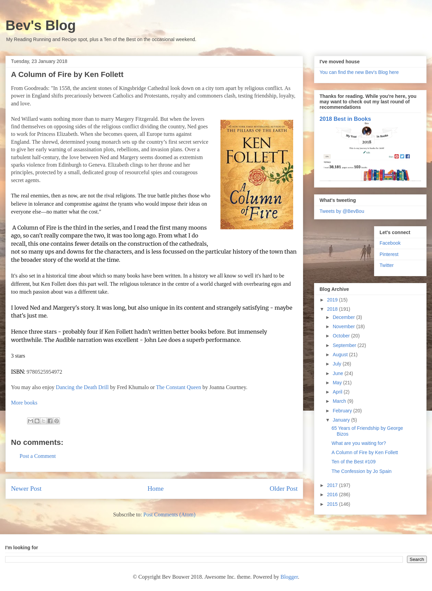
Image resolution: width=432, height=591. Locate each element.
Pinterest (389, 254)
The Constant (171, 387)
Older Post (283, 488)
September (345, 345)
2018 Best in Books (345, 119)
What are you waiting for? (359, 443)
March (340, 401)
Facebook (390, 243)
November (344, 326)
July (338, 364)
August (341, 354)
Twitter (387, 265)
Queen (194, 387)
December (344, 317)
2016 (333, 494)
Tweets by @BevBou (342, 211)
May (338, 382)
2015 (333, 504)
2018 (333, 309)
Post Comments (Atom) (169, 514)
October (342, 335)
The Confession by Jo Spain (362, 471)
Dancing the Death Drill (82, 387)
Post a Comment (38, 456)
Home (155, 488)
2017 (333, 485)
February (343, 410)
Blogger (289, 577)
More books (24, 403)
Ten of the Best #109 (353, 461)
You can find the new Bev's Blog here (359, 72)
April (338, 392)
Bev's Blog (40, 25)
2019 (333, 300)
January (342, 420)
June (338, 373)
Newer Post (26, 488)
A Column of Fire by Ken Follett (365, 452)
